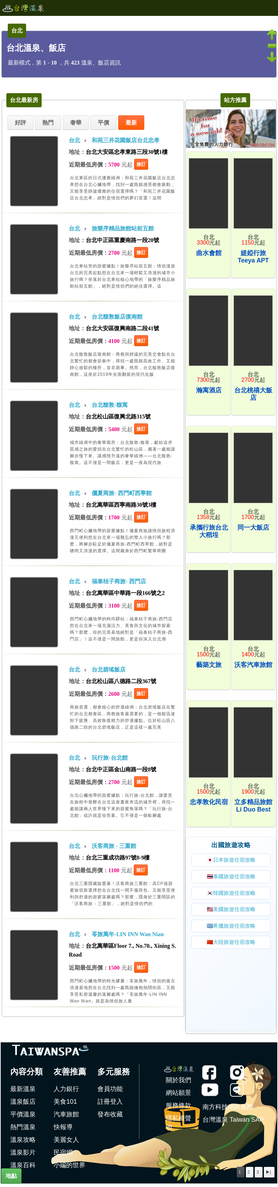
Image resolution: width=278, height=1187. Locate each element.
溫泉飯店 (23, 1104)
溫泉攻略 (23, 1142)
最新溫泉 (23, 1091)
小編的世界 (69, 1167)
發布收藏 (110, 1117)
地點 (11, 1176)
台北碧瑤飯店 (109, 670)
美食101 (65, 1104)
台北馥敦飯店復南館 (117, 317)
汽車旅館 (66, 1117)
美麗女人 (66, 1142)
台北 (74, 140)
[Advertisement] (231, 987)
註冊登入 (110, 1104)
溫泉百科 (23, 1167)
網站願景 (178, 1095)
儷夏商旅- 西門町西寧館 (121, 493)
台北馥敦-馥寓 (109, 405)
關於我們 (178, 1082)
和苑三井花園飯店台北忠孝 (125, 140)
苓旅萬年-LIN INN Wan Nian (128, 934)
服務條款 (178, 1108)
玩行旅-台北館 (109, 758)
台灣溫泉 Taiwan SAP (233, 1122)
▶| (268, 1172)
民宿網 (63, 1155)
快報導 (63, 1129)
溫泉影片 (23, 1155)
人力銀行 (66, 1091)
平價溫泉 (23, 1117)
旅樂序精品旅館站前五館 (123, 228)
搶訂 (141, 164)
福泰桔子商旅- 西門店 (119, 581)
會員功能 (110, 1091)
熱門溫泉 (23, 1129)
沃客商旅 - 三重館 (114, 846)
